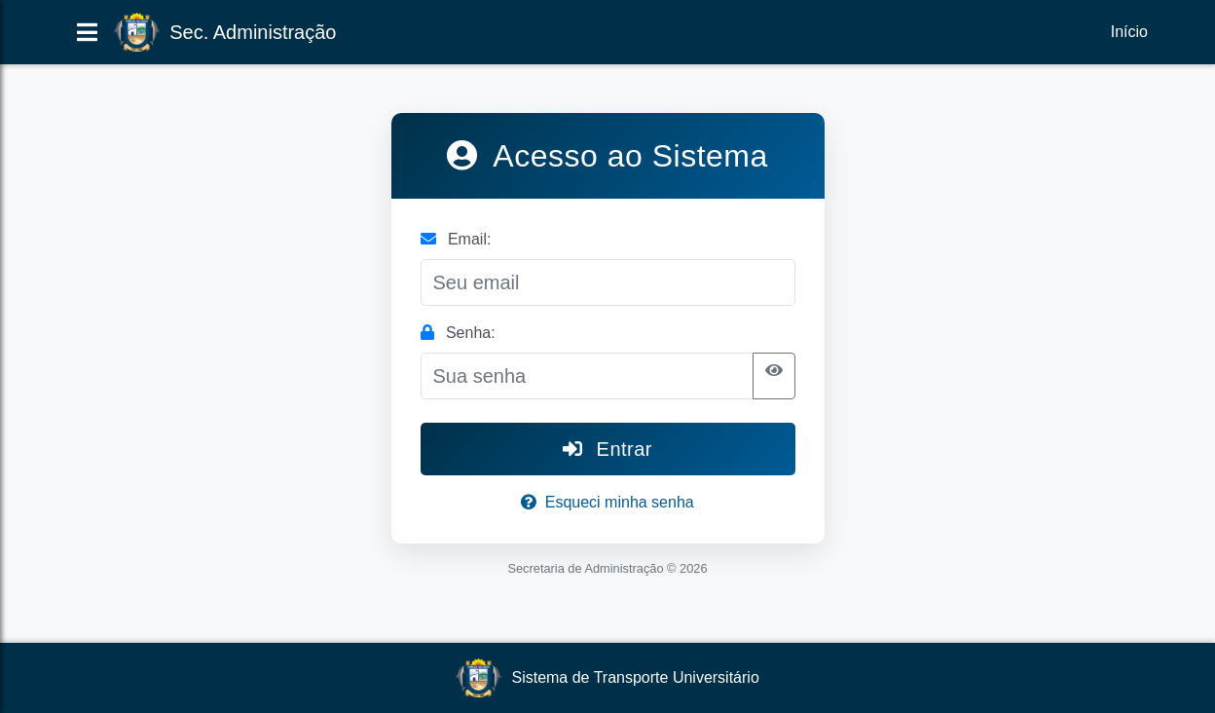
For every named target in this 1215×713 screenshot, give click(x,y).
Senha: (458, 332)
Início (1129, 31)
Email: (456, 239)
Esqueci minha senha (607, 502)
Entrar (607, 449)
